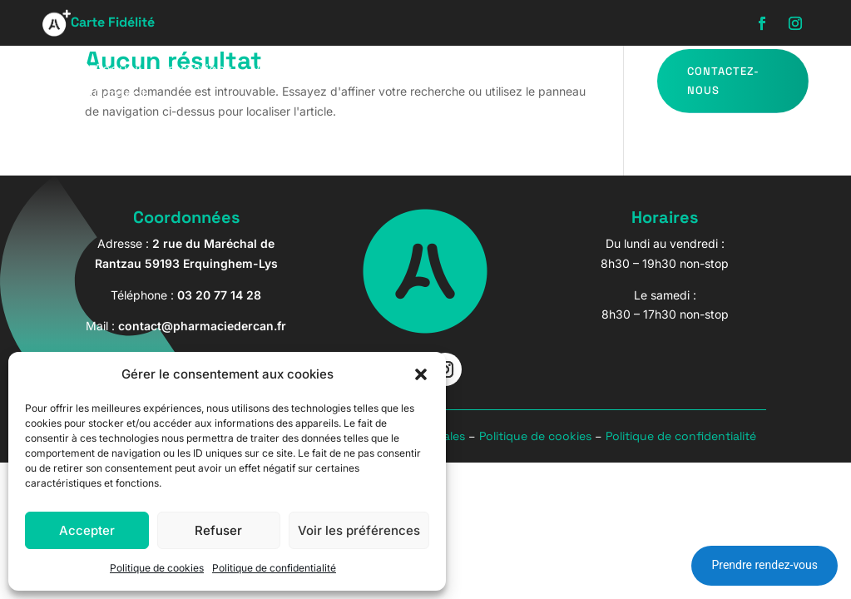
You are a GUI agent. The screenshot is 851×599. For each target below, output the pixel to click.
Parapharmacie (420, 70)
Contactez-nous (723, 80)
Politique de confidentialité (274, 568)
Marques (564, 70)
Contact (120, 95)
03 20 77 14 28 (219, 295)
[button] (421, 374)
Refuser (218, 530)
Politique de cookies (157, 568)
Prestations (196, 70)
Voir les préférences (359, 530)
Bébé (503, 70)
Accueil (117, 70)
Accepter (87, 530)
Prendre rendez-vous (764, 565)
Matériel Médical (302, 70)
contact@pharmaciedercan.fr (202, 326)
